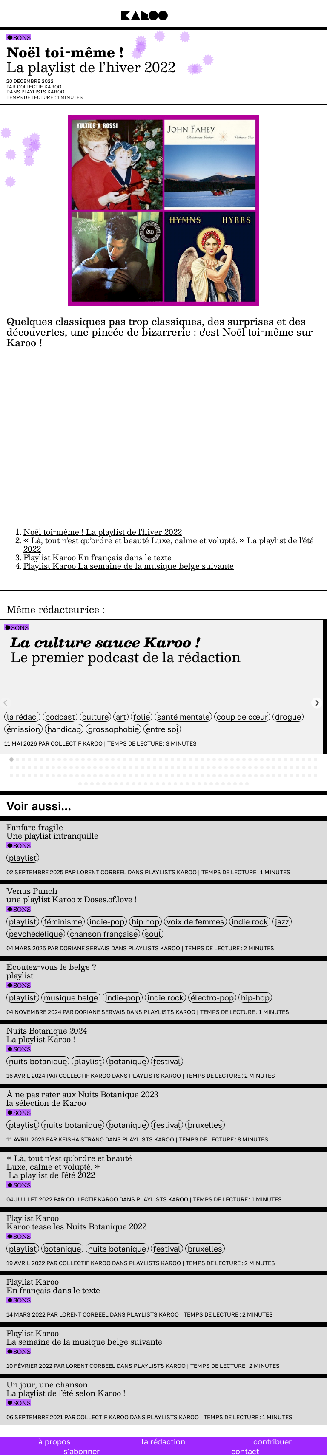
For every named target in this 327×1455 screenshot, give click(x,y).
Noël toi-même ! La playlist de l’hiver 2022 (102, 531)
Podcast (60, 716)
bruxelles (205, 1125)
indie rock (250, 921)
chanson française (104, 933)
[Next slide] (317, 703)
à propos (54, 1441)
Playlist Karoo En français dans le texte (97, 557)
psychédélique (36, 933)
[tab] (11, 759)
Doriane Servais (85, 948)
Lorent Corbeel (101, 872)
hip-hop (255, 997)
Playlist (23, 857)
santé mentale (183, 716)
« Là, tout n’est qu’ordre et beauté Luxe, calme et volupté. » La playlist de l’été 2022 (168, 544)
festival (167, 1061)
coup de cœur (242, 716)
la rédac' (22, 716)
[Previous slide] (5, 703)
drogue (288, 716)
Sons (22, 37)
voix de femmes (195, 921)
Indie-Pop (106, 921)
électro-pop (212, 997)
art (121, 716)
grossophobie (113, 729)
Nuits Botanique (38, 1061)
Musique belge (71, 997)
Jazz (282, 921)
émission (23, 729)
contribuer (272, 1441)
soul (153, 933)
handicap (64, 729)
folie (141, 716)
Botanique (127, 1061)
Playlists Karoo (42, 91)
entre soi (162, 729)
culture (95, 716)
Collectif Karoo (39, 86)
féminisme (63, 921)
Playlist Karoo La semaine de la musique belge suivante (128, 565)
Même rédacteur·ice (52, 609)
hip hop (145, 921)
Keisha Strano (81, 1139)
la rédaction (163, 1441)
